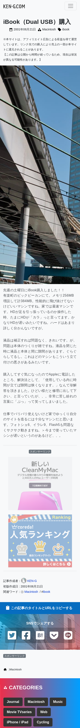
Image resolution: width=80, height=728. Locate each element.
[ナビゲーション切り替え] (71, 6)
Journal (13, 702)
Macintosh (49, 29)
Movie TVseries (19, 712)
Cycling (43, 722)
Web (43, 712)
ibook (65, 29)
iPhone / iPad (17, 722)
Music (58, 702)
